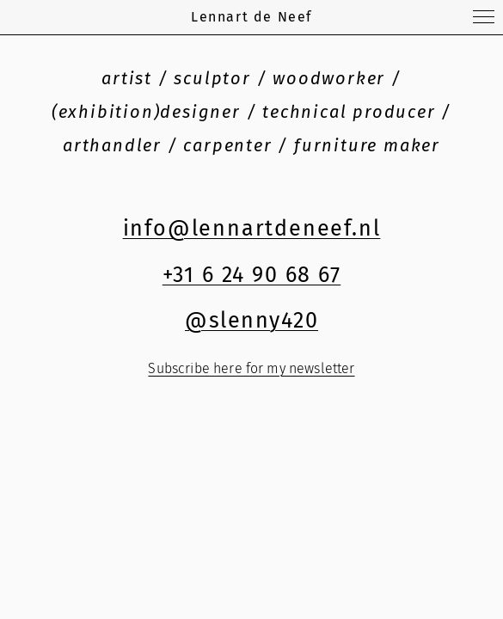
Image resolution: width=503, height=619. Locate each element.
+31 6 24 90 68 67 (252, 275)
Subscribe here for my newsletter (251, 368)
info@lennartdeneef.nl (252, 229)
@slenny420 (251, 321)
